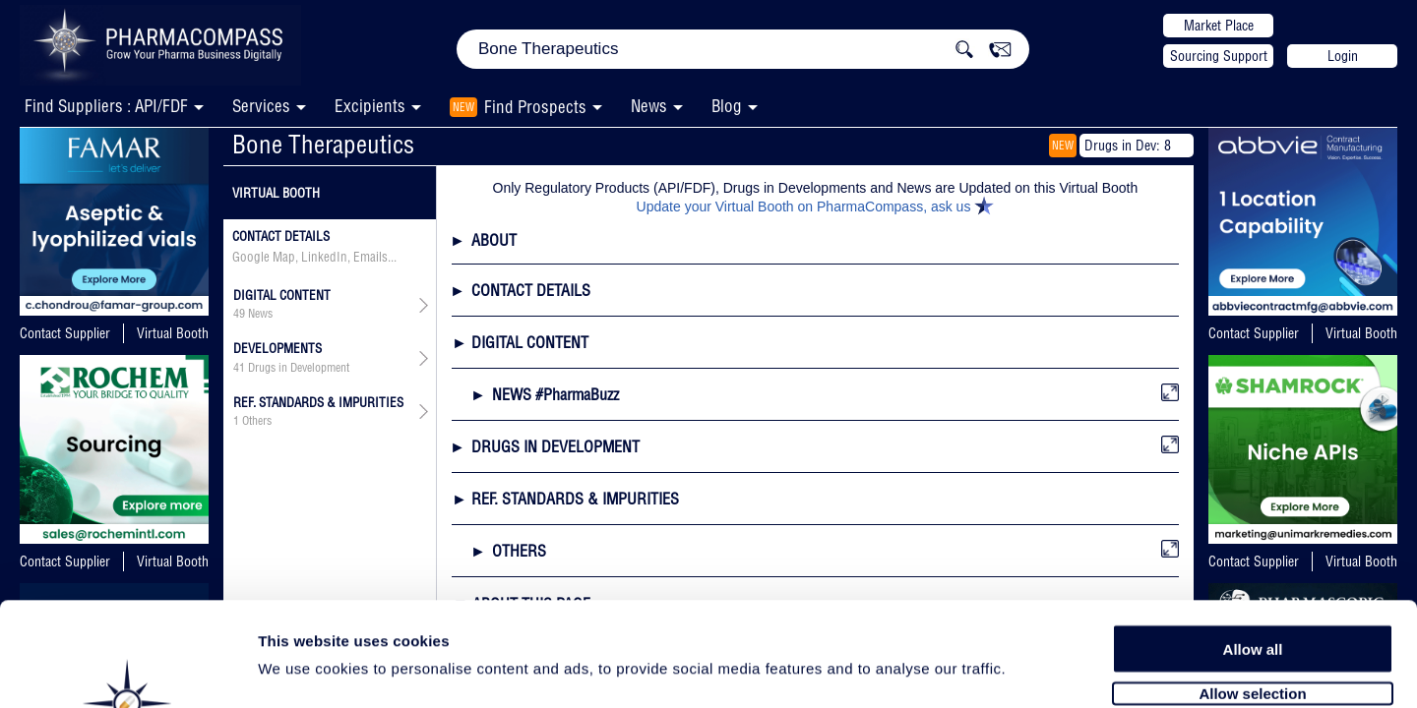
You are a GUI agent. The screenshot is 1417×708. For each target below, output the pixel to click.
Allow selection (1252, 587)
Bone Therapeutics (323, 144)
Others (257, 421)
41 (239, 368)
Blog (726, 105)
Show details (1032, 670)
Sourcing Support (1218, 56)
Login (1342, 56)
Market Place (1219, 25)
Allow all (1253, 543)
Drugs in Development (298, 368)
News (649, 105)
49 (239, 314)
